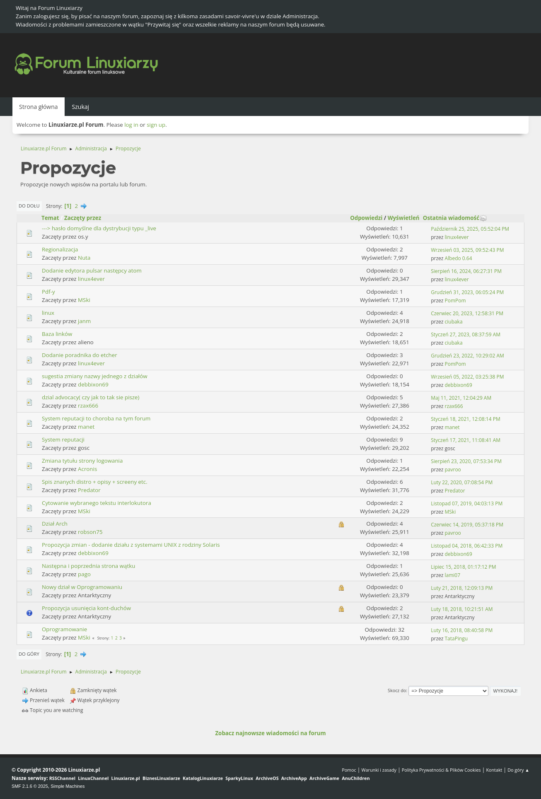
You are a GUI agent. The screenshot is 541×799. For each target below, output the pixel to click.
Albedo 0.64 (458, 258)
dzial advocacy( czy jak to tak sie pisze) (91, 397)
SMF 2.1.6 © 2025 (30, 786)
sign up (156, 124)
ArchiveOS (267, 778)
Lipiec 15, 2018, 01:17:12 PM (463, 566)
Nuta (84, 257)
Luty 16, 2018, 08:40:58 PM (462, 630)
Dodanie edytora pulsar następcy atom (92, 270)
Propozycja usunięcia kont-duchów (86, 608)
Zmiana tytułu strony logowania (82, 460)
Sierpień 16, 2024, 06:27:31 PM (466, 271)
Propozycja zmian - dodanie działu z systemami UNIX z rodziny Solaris (131, 544)
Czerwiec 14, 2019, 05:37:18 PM (467, 524)
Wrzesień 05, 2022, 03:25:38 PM (467, 376)
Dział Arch (55, 523)
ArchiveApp (294, 778)
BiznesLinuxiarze (161, 778)
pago (84, 574)
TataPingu (456, 638)
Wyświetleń (404, 218)
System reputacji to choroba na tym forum (96, 418)
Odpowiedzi (366, 218)
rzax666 (88, 405)
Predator (89, 490)
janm (84, 321)
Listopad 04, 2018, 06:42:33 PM (466, 545)
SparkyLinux (239, 778)
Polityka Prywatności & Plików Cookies (441, 770)
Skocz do (397, 690)
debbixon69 (93, 384)
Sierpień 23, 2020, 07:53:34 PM (466, 461)
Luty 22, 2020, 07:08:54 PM (462, 482)
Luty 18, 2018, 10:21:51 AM (462, 609)
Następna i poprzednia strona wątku (88, 566)
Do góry (29, 654)
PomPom (455, 300)
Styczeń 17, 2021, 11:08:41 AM (465, 440)
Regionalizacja (60, 249)
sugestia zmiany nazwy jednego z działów (94, 376)
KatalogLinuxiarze (203, 778)
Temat (50, 218)
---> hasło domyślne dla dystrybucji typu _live (99, 228)
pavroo (453, 469)
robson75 (90, 532)
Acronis (87, 469)
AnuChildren (356, 778)
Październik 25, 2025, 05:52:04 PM (470, 228)
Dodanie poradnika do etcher (79, 355)
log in (131, 124)
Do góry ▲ (518, 770)
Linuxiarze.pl (125, 778)
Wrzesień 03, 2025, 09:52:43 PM (467, 249)
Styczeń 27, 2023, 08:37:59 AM (465, 334)
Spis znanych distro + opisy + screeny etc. (94, 481)
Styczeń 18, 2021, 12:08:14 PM (465, 418)
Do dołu (29, 206)
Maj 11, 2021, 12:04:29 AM (461, 397)
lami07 (453, 575)
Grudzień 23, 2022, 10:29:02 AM (467, 355)
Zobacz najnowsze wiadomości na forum (270, 733)
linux (48, 312)
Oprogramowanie (64, 629)
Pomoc (349, 770)
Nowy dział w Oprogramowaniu (82, 587)
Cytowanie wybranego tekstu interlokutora (96, 503)
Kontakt (494, 770)
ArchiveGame (324, 778)
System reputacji (63, 439)
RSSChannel (62, 778)
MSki (84, 300)
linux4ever (457, 237)
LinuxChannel (93, 778)
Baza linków (57, 334)
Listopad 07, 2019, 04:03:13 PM (466, 503)
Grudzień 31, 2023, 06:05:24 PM (467, 292)
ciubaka (454, 321)
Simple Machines (68, 786)
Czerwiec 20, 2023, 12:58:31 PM (467, 313)
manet (86, 426)
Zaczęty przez (82, 218)
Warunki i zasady (379, 770)
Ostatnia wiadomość (455, 218)
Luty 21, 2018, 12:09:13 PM (462, 587)
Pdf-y (48, 291)
